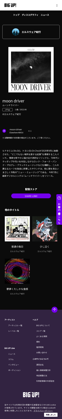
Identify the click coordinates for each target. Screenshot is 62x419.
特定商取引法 (41, 375)
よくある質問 (41, 336)
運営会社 (39, 364)
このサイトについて (41, 359)
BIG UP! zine (9, 348)
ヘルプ (35, 320)
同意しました (51, 414)
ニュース (45, 14)
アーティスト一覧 (15, 325)
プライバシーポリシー (43, 410)
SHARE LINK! (31, 196)
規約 (38, 341)
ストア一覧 (40, 331)
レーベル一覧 (13, 331)
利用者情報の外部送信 (45, 381)
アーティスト (9, 320)
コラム (11, 359)
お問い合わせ (41, 352)
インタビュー (13, 364)
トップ (16, 14)
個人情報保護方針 (43, 370)
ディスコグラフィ (30, 14)
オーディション (14, 370)
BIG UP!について (43, 325)
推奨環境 (39, 347)
